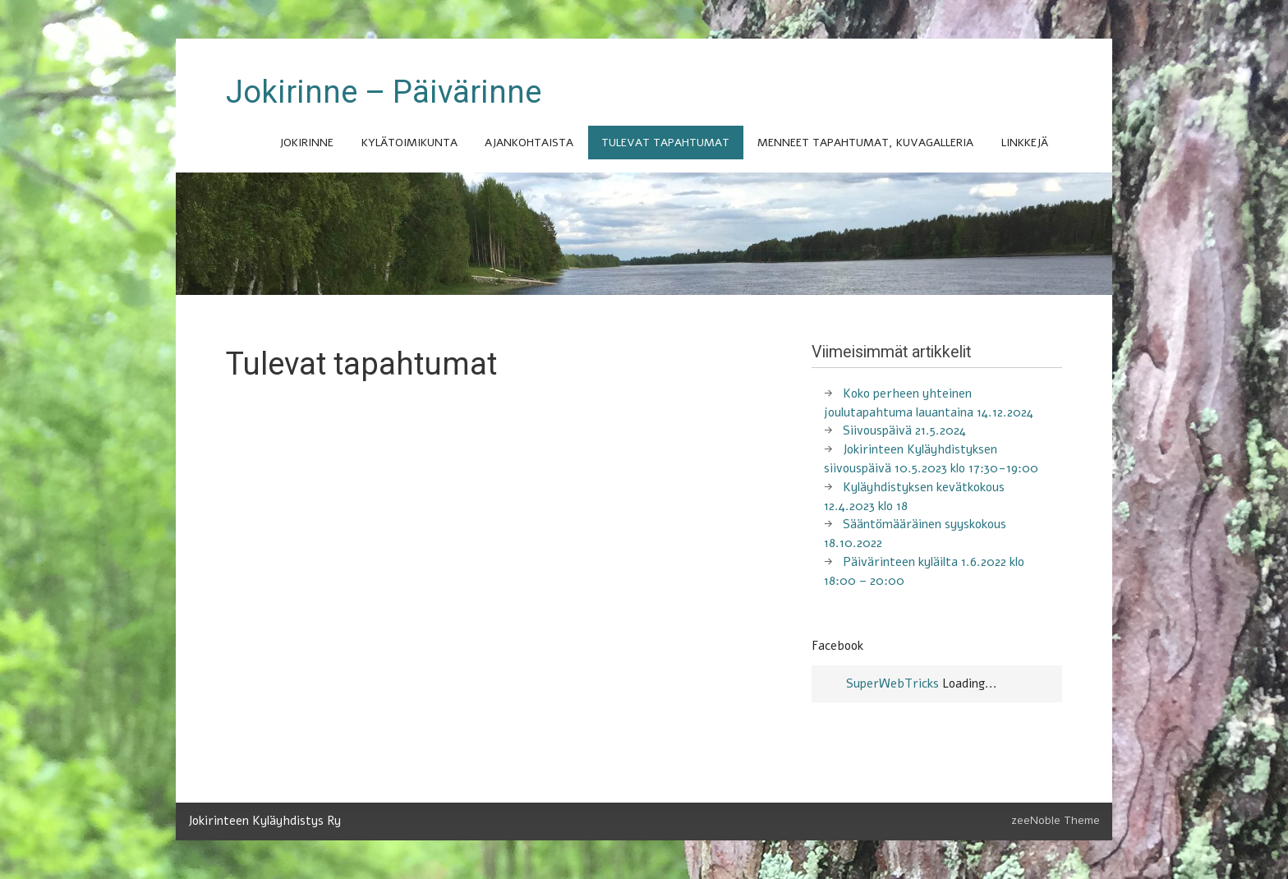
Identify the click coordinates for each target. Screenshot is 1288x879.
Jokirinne (306, 142)
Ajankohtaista (529, 142)
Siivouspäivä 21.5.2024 (904, 430)
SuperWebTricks (892, 683)
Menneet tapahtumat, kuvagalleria (865, 142)
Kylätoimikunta (409, 142)
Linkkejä (1024, 142)
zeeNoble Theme (1055, 820)
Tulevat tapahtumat (665, 142)
